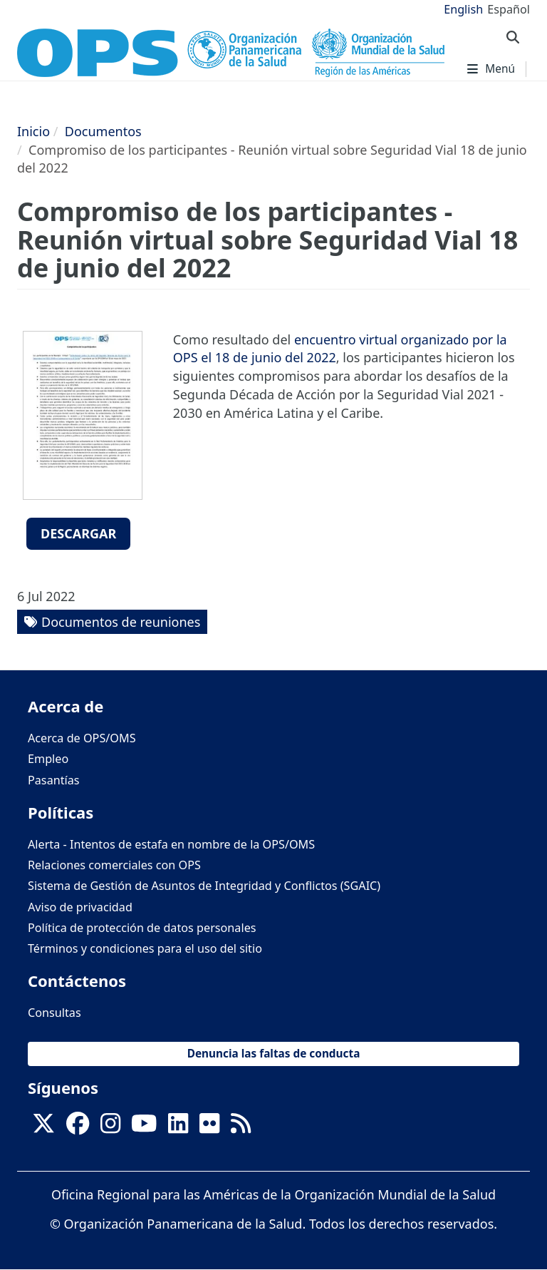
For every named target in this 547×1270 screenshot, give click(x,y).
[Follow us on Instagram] (110, 1128)
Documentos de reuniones (120, 621)
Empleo (48, 759)
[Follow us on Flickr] (209, 1128)
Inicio (33, 131)
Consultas (54, 1012)
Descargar (78, 533)
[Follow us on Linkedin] (178, 1128)
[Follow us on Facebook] (77, 1128)
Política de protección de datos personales (142, 928)
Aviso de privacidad (80, 907)
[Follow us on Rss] (241, 1128)
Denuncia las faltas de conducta (273, 1053)
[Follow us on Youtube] (144, 1128)
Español (508, 9)
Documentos (103, 131)
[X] (43, 1128)
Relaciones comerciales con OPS (114, 865)
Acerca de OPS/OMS (82, 738)
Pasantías (54, 780)
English (463, 9)
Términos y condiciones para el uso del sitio (145, 948)
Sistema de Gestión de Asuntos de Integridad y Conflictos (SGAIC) (204, 885)
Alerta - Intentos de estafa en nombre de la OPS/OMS (171, 844)
